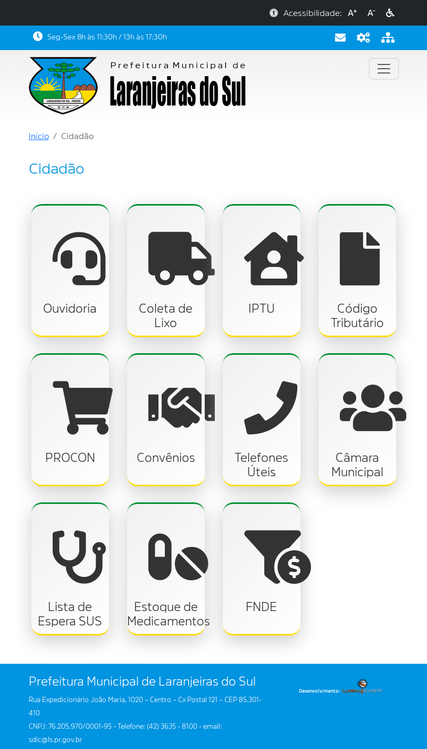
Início (39, 136)
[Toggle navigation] (384, 68)
